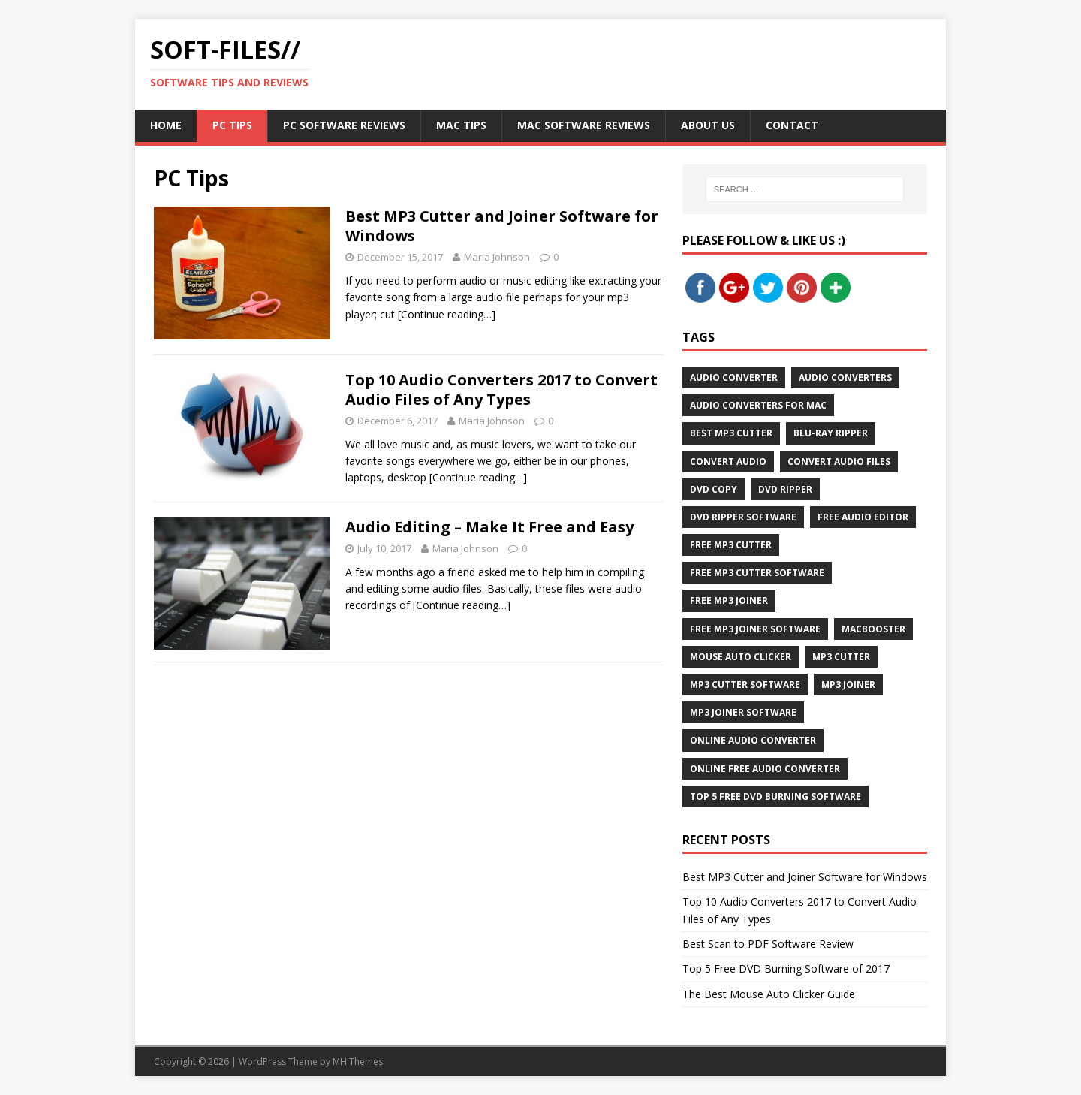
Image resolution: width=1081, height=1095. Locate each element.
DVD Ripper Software (743, 517)
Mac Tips (461, 125)
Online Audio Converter (753, 740)
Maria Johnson (497, 257)
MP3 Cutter (841, 656)
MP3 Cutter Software (745, 684)
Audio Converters (845, 377)
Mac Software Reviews (583, 125)
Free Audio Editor (863, 517)
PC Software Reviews (344, 125)
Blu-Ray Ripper (830, 433)
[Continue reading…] (446, 314)
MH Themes (358, 1061)
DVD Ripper (785, 489)
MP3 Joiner (848, 684)
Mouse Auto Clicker (740, 656)
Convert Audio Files (838, 461)
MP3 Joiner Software (743, 712)
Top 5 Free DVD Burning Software (775, 796)
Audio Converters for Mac (758, 405)
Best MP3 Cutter (731, 433)
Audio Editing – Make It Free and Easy (489, 527)
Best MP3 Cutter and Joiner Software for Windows (501, 226)
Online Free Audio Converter (765, 768)
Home (166, 125)
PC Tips (232, 125)
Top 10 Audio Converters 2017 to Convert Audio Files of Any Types (501, 389)
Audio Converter (734, 377)
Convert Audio (728, 461)
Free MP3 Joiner (729, 600)
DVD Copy (713, 489)
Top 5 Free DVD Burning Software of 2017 (786, 968)
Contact (792, 125)
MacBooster (873, 629)
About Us (708, 125)
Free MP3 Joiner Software (755, 629)
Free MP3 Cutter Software (757, 572)
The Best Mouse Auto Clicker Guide (768, 994)
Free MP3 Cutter (731, 544)
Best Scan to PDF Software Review (768, 944)
